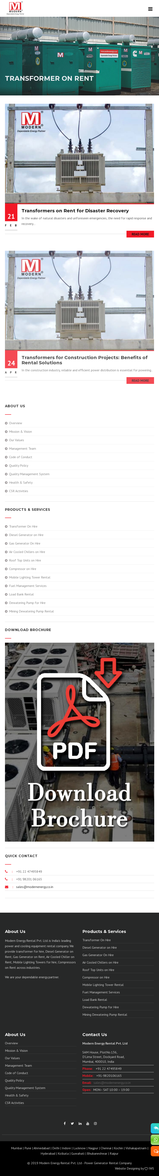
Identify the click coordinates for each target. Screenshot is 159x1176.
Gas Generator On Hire (24, 543)
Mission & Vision (20, 431)
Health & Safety (21, 482)
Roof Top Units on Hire (25, 560)
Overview (15, 423)
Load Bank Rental (21, 594)
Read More (140, 235)
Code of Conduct (20, 457)
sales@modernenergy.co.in (34, 887)
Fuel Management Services (28, 586)
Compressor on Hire (22, 569)
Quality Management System (29, 474)
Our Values (16, 440)
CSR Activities (18, 491)
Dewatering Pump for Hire (27, 603)
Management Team (22, 448)
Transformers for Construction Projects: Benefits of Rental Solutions (85, 366)
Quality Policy (18, 465)
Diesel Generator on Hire (26, 535)
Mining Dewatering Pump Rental (31, 611)
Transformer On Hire (23, 526)
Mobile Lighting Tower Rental (29, 577)
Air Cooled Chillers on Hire (27, 552)
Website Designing (127, 1168)
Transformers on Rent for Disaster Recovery (75, 211)
